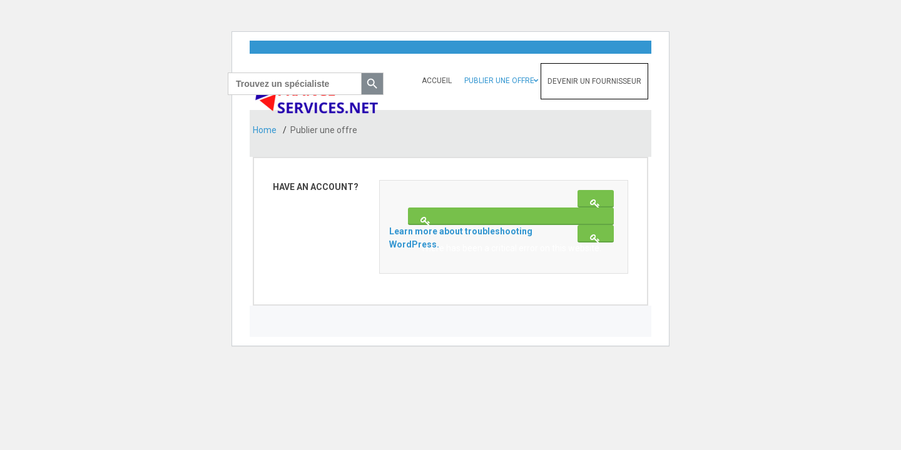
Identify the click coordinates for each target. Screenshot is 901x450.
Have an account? (316, 187)
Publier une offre (499, 80)
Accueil (437, 80)
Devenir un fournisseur (594, 81)
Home (265, 130)
